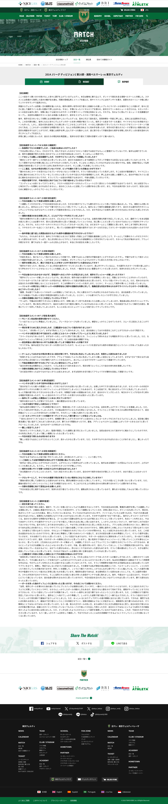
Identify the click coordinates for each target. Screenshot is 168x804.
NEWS (21, 16)
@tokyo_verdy (113, 708)
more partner (82, 698)
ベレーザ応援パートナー (136, 773)
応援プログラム (86, 744)
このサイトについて (40, 800)
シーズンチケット (23, 760)
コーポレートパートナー (67, 756)
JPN (144, 10)
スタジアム (42, 748)
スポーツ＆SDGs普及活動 (67, 739)
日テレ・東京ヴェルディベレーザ (125, 726)
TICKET (47, 16)
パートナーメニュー (66, 758)
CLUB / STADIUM (66, 16)
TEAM (54, 16)
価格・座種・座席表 (113, 760)
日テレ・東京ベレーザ (32, 10)
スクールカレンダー (66, 742)
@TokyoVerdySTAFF (73, 708)
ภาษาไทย (106, 792)
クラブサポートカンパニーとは (69, 761)
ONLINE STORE (129, 10)
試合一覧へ (82, 658)
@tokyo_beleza (94, 708)
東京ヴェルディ (28, 726)
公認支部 (42, 755)
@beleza (81, 714)
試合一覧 (77, 59)
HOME (20, 65)
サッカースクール (65, 734)
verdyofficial (36, 708)
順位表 (88, 59)
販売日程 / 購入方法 (24, 764)
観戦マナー (42, 750)
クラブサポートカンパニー (68, 763)
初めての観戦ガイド (104, 59)
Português (89, 792)
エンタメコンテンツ (87, 742)
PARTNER (129, 16)
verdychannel (53, 708)
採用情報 (73, 800)
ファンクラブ (85, 734)
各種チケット (22, 769)
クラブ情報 (42, 746)
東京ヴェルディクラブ (57, 10)
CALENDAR (30, 16)
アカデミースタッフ (45, 769)
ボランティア (43, 753)
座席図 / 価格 (22, 762)
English (57, 792)
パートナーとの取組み (67, 766)
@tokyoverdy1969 (98, 714)
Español (73, 792)
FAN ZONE (139, 16)
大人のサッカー (65, 737)
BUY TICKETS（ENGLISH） (26, 771)
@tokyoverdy (65, 714)
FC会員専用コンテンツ (88, 737)
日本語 (42, 792)
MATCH (39, 16)
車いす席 (21, 767)
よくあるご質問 (23, 800)
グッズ (83, 739)
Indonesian (124, 792)
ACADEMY (98, 16)
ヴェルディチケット (89, 779)
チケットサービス (113, 764)
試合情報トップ (62, 59)
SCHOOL (107, 16)
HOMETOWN (118, 16)
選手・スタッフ (44, 734)
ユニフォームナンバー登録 (47, 737)
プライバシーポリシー (59, 800)
